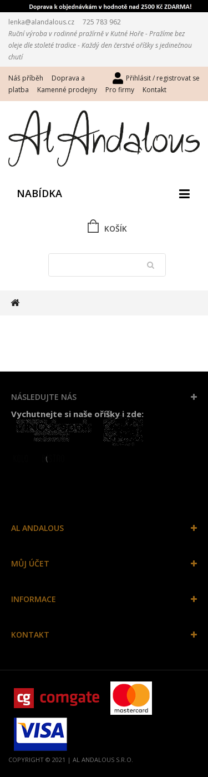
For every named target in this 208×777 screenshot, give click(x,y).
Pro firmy (119, 89)
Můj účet (30, 563)
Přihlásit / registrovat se (163, 78)
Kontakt (154, 89)
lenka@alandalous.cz (41, 22)
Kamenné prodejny (67, 89)
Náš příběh (25, 78)
